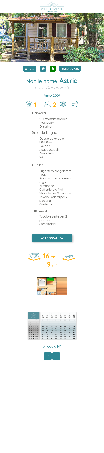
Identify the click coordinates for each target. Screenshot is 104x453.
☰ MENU (30, 68)
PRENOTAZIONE (70, 68)
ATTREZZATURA (52, 238)
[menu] (30, 68)
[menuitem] (30, 68)
